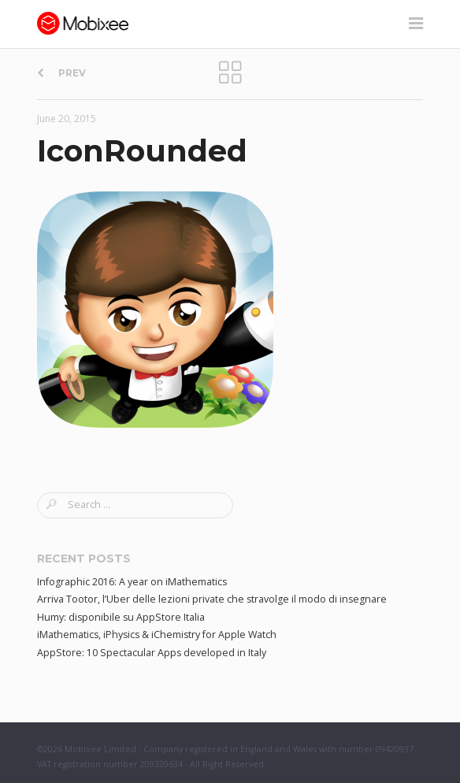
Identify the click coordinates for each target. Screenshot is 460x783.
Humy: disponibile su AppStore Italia (121, 617)
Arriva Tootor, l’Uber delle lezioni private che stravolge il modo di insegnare (212, 599)
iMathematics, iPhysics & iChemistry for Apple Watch (156, 634)
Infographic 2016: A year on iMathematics (132, 581)
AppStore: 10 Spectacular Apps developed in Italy (151, 652)
